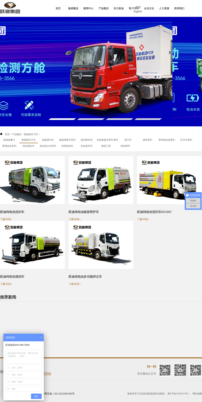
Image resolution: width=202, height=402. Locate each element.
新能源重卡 (9, 140)
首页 (58, 8)
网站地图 (197, 393)
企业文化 (149, 8)
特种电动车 (67, 146)
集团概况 (73, 8)
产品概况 (103, 8)
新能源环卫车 (31, 134)
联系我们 (179, 8)
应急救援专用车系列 (107, 140)
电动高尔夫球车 (48, 146)
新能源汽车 (48, 140)
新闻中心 (88, 8)
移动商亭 (125, 146)
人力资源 (164, 8)
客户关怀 (134, 8)
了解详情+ (6, 219)
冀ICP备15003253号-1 (178, 393)
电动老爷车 (87, 146)
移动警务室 (87, 140)
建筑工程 (106, 146)
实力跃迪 (119, 8)
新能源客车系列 (67, 140)
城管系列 (147, 140)
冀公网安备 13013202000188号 (57, 393)
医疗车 (128, 140)
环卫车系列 (186, 140)
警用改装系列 (9, 146)
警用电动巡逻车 (167, 140)
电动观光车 (29, 146)
